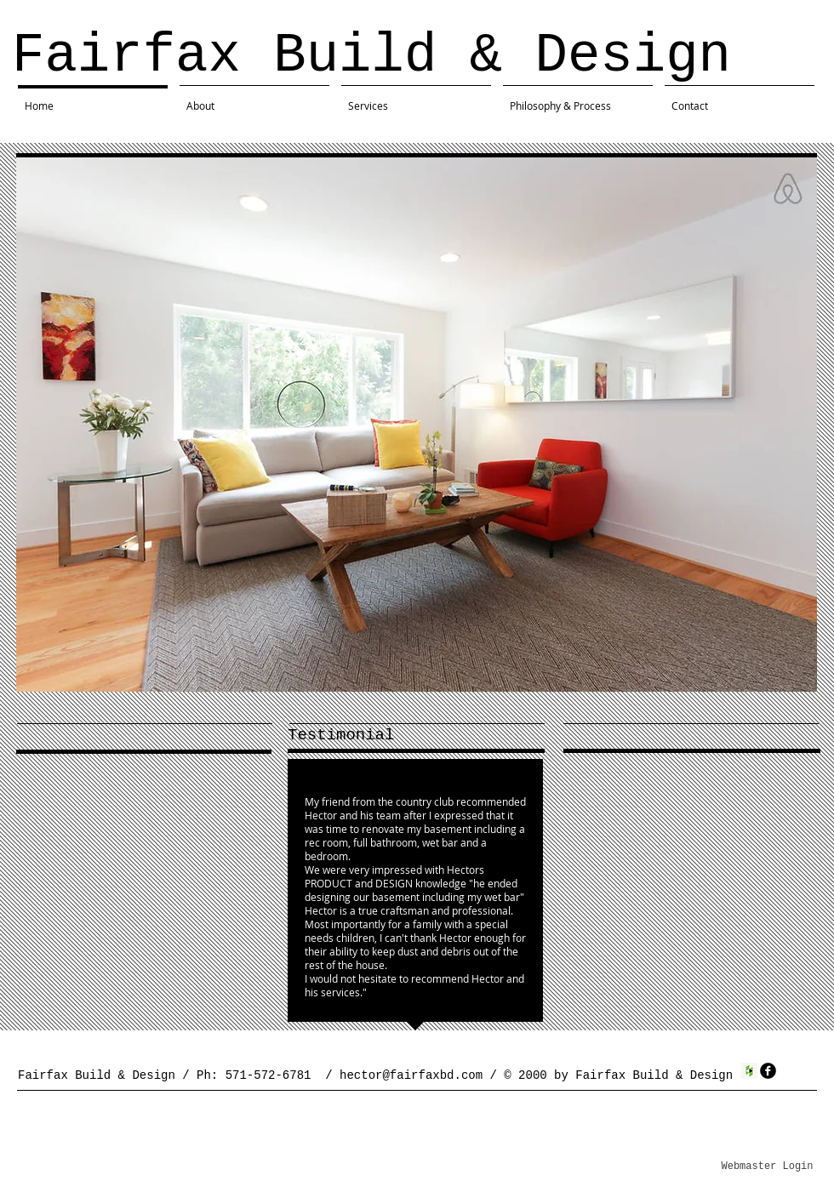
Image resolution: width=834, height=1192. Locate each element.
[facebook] (768, 1071)
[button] (416, 424)
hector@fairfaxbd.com (411, 1075)
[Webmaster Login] (767, 1166)
